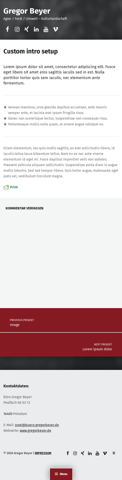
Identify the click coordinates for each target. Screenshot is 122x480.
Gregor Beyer (26, 11)
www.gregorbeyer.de (35, 431)
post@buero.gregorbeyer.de (37, 425)
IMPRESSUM (43, 453)
